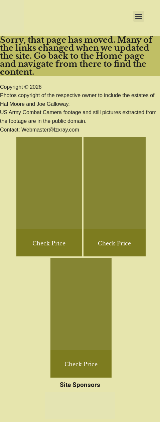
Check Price (114, 243)
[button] (138, 16)
